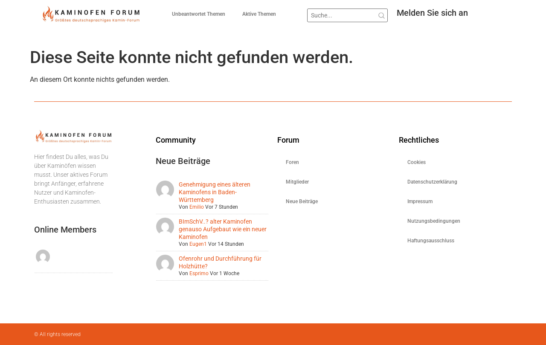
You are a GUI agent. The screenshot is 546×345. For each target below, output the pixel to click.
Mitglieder (297, 182)
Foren (292, 162)
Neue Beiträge (302, 201)
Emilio (196, 207)
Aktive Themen (259, 14)
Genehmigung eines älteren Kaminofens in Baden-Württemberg (214, 192)
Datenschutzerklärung (432, 182)
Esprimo (199, 273)
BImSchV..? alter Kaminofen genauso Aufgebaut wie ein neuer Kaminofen (223, 229)
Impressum (420, 201)
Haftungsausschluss (430, 241)
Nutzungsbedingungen (433, 221)
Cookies (416, 162)
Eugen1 (198, 244)
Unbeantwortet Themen (198, 14)
